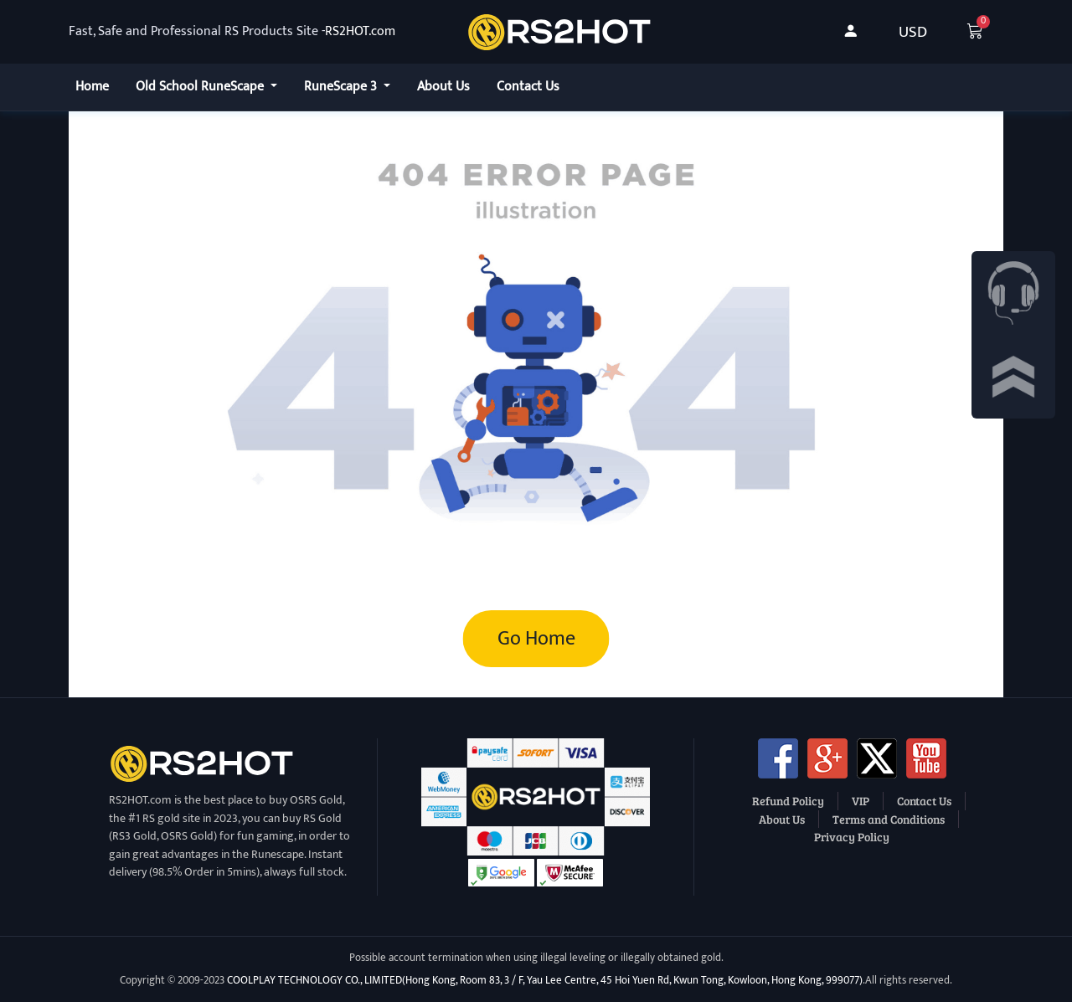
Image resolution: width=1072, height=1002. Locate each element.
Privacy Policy (851, 836)
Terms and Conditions (888, 818)
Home (92, 86)
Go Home (536, 638)
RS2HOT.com (360, 32)
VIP (860, 800)
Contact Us (528, 86)
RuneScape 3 (342, 86)
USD (913, 31)
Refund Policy (788, 800)
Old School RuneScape (201, 86)
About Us (443, 86)
